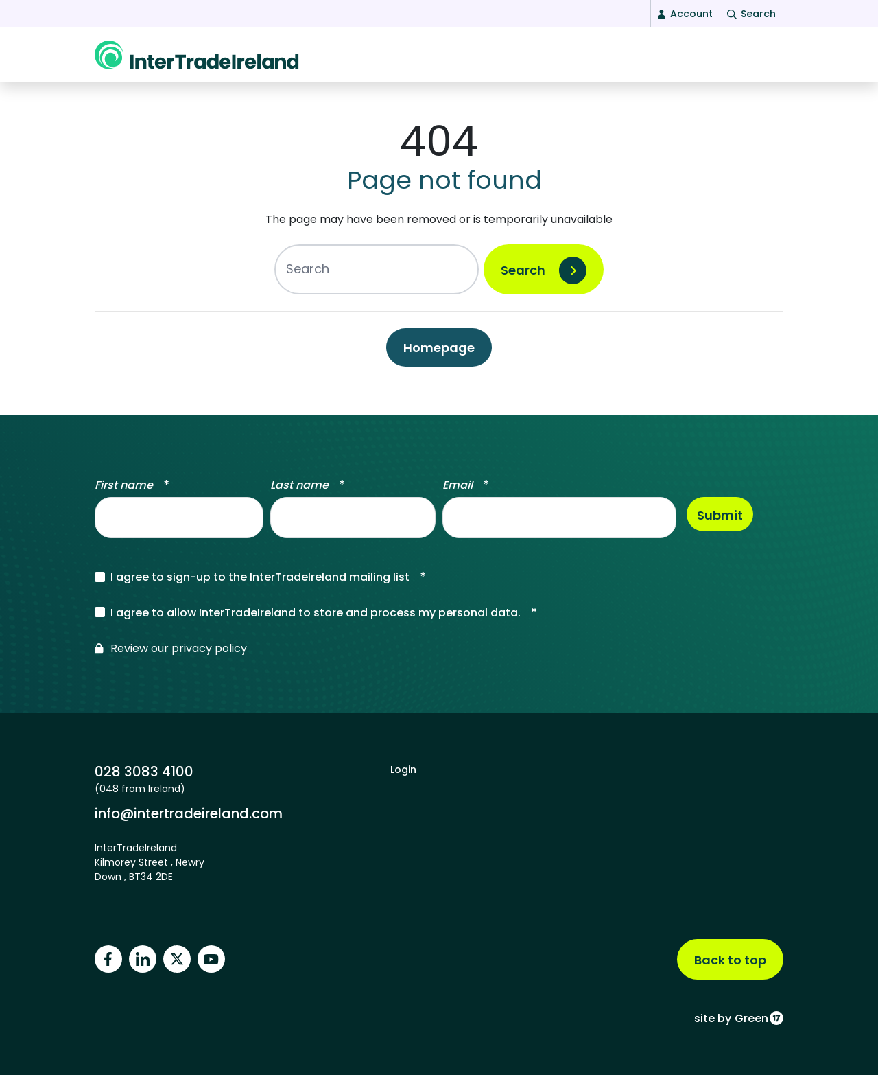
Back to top (730, 960)
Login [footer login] (403, 769)
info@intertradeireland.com (189, 813)
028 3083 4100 (144, 771)
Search (523, 277)
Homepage (439, 354)
